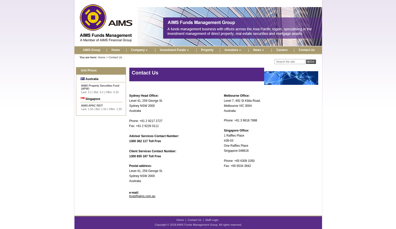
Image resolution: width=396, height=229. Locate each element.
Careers (282, 50)
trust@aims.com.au (142, 196)
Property (207, 50)
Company (140, 50)
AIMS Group (91, 50)
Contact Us (307, 50)
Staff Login (211, 219)
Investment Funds (175, 50)
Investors (233, 50)
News (259, 50)
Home (115, 50)
